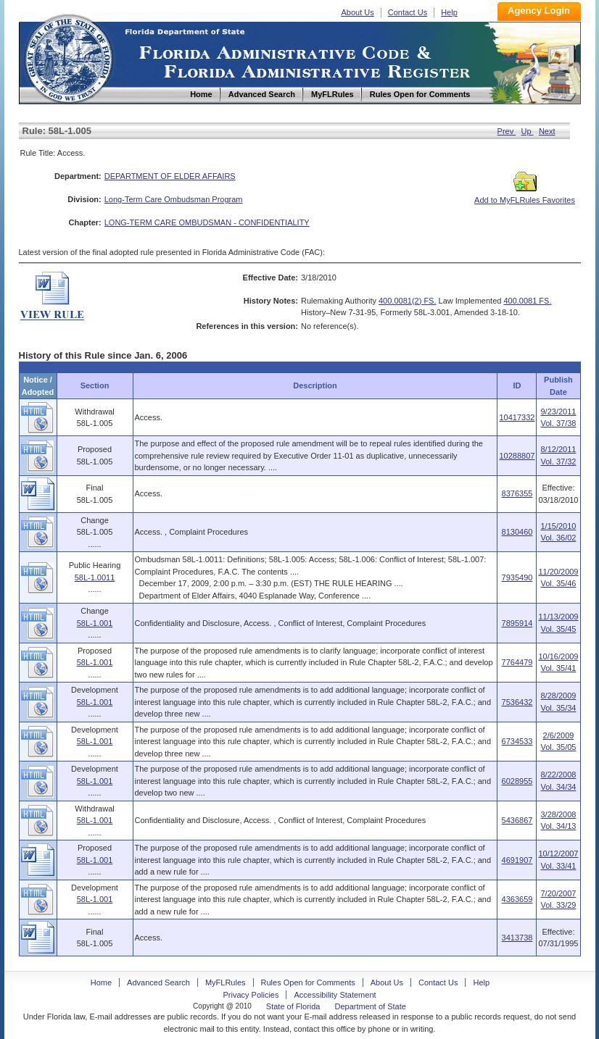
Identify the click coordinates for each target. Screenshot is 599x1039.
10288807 (516, 455)
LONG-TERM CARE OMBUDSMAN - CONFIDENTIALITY (207, 222)
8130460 (517, 531)
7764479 (517, 662)
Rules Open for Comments (308, 982)
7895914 (517, 623)
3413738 (517, 937)
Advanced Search (158, 982)
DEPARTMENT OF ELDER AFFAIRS (170, 176)
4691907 (517, 860)
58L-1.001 (95, 623)
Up (527, 131)
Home (68, 57)
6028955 (517, 781)
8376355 (517, 493)
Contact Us (407, 12)
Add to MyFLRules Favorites (524, 195)
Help (449, 12)
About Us (358, 12)
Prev (506, 131)
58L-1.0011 (95, 577)
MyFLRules (225, 982)
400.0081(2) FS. (408, 300)
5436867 (517, 820)
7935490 (517, 577)
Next (547, 131)
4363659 (517, 899)
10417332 (516, 417)
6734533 (517, 741)
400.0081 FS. (527, 300)
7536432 (517, 702)
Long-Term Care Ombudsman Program (173, 199)
